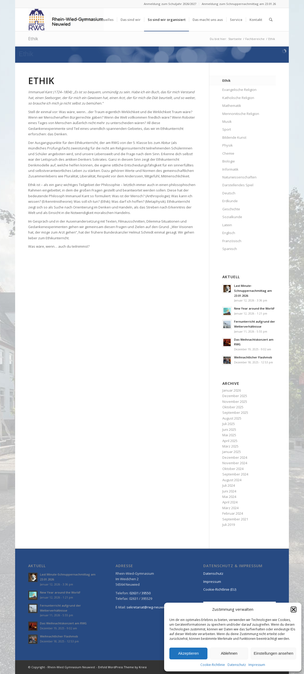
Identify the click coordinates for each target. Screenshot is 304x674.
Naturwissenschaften (239, 177)
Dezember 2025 (234, 395)
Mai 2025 (229, 435)
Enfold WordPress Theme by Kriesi (122, 667)
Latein (227, 225)
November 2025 (234, 401)
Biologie (228, 161)
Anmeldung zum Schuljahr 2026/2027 (170, 4)
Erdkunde (230, 201)
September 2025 (235, 412)
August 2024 (231, 480)
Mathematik (231, 105)
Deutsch (228, 193)
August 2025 (231, 418)
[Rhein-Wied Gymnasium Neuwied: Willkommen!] (66, 19)
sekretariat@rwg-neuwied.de (150, 607)
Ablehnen (229, 653)
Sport (226, 129)
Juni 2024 (229, 491)
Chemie (228, 153)
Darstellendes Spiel (237, 185)
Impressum (256, 665)
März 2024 (230, 507)
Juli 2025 (228, 423)
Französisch (231, 241)
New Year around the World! (254, 308)
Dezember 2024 (234, 457)
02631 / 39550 (140, 593)
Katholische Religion (238, 97)
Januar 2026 (231, 390)
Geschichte (231, 209)
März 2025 (230, 446)
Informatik (230, 169)
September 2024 (235, 474)
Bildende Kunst (234, 137)
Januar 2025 (231, 451)
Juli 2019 (228, 524)
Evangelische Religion (239, 89)
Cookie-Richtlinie (212, 665)
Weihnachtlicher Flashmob (253, 357)
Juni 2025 (229, 429)
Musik (227, 121)
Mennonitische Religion (240, 113)
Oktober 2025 (232, 407)
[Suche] (271, 19)
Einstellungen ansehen (273, 653)
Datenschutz (237, 665)
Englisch (228, 232)
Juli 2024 (228, 485)
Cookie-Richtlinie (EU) (219, 589)
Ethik (33, 39)
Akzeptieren (188, 653)
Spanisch (229, 248)
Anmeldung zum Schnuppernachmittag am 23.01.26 (239, 4)
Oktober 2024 (232, 468)
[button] (293, 609)
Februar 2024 (232, 513)
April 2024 (229, 502)
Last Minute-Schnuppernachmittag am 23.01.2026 (253, 291)
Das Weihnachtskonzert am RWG (63, 623)
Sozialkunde (232, 216)
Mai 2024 (229, 496)
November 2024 (234, 463)
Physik (227, 145)
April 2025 (229, 440)
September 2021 (235, 519)
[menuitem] (170, 4)
